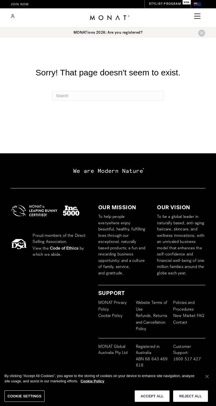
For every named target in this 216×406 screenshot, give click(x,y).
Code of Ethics (64, 248)
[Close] (207, 378)
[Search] (108, 95)
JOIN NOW (20, 4)
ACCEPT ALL (152, 398)
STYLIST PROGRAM (165, 4)
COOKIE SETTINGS (24, 398)
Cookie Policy (110, 316)
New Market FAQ (188, 316)
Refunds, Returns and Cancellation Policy (151, 322)
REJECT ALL (190, 398)
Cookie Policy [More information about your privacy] (92, 383)
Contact (180, 323)
